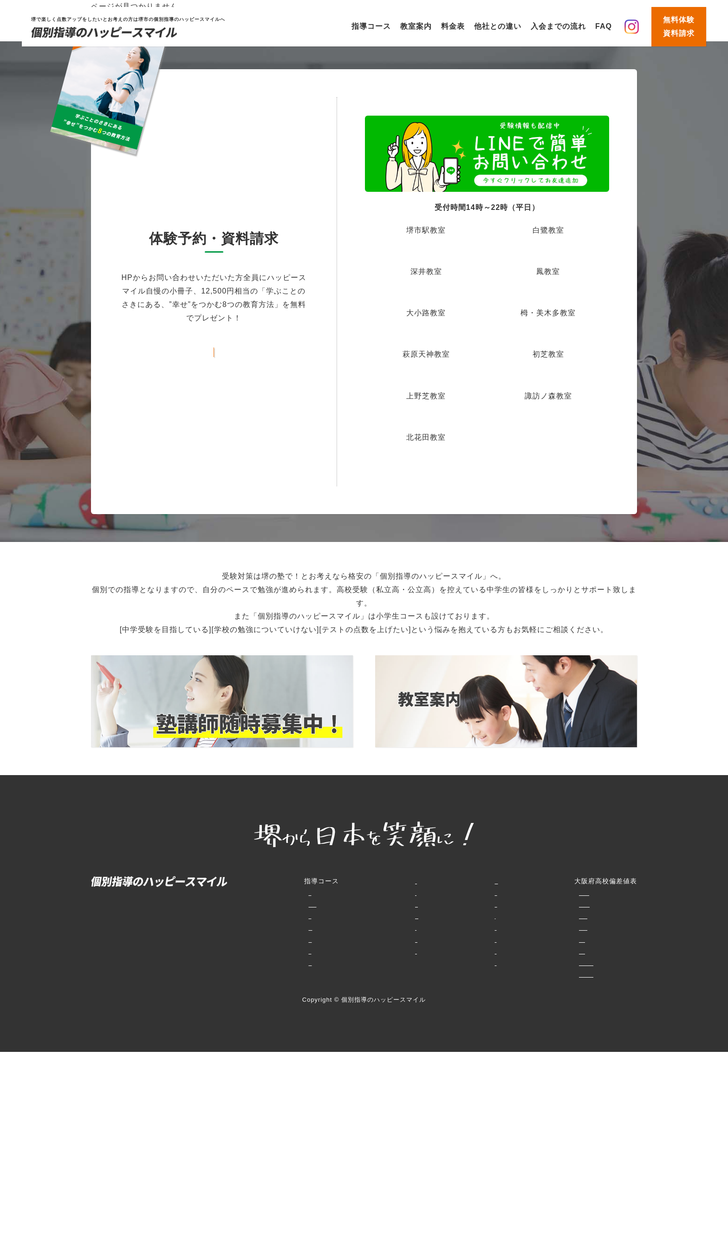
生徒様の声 (359, 951)
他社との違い (497, 26)
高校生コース (248, 962)
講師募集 (410, 962)
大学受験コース (251, 974)
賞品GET (410, 916)
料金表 (453, 26)
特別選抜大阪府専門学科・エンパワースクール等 (531, 892)
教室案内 (416, 26)
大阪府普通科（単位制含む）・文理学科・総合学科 (535, 904)
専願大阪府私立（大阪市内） (500, 951)
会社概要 (410, 974)
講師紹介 (356, 962)
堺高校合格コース (255, 939)
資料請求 (410, 951)
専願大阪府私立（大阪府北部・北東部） (517, 927)
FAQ (603, 26)
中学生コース (248, 927)
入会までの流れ (558, 26)
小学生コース (248, 892)
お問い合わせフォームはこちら (214, 350)
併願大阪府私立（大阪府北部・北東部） (517, 916)
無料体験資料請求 (679, 26)
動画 (403, 927)
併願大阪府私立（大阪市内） (500, 939)
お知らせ (410, 939)
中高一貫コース (251, 951)
